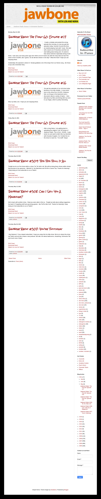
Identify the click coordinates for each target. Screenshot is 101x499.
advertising (82, 168)
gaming (81, 237)
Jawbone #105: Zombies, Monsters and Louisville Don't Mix (86, 108)
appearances (82, 174)
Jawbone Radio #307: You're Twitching (35, 229)
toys (80, 313)
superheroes (82, 309)
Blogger (66, 490)
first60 (80, 225)
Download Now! (13, 70)
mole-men (81, 267)
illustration (81, 248)
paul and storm (83, 288)
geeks (80, 241)
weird (80, 332)
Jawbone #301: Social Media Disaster (85, 146)
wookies (81, 338)
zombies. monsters (84, 351)
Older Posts (67, 258)
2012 (80, 429)
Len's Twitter (82, 75)
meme (80, 265)
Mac (80, 262)
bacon (80, 182)
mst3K (80, 273)
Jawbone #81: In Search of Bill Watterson (85, 118)
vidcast (81, 317)
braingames (82, 189)
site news (81, 300)
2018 (80, 419)
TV (79, 315)
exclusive (81, 220)
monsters (81, 269)
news (80, 279)
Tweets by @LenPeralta (83, 98)
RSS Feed (11, 68)
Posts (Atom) (19, 261)
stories (80, 307)
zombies (81, 349)
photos (81, 290)
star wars (81, 305)
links (80, 260)
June (82, 381)
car (80, 195)
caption (81, 191)
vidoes (80, 328)
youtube (81, 347)
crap (80, 214)
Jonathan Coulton (84, 363)
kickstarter (82, 254)
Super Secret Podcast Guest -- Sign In (85, 127)
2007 (80, 441)
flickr (80, 227)
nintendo (81, 281)
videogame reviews (84, 322)
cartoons (81, 197)
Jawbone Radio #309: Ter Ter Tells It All (37, 161)
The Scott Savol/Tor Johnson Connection (84, 123)
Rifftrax (81, 369)
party (80, 286)
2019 (80, 416)
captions (81, 193)
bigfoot (81, 184)
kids (80, 256)
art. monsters (82, 180)
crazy (80, 216)
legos (80, 258)
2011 (80, 431)
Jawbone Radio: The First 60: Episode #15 (37, 123)
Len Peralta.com (83, 81)
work (80, 341)
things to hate (82, 311)
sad (80, 296)
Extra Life (81, 361)
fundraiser (81, 231)
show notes (82, 298)
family (80, 222)
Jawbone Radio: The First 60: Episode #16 (37, 83)
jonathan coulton (83, 252)
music (80, 275)
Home (8, 26)
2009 (80, 436)
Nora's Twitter (82, 91)
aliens (80, 170)
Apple (80, 176)
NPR (80, 284)
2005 (80, 446)
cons (80, 208)
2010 (80, 433)
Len (80, 63)
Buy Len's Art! (82, 73)
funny (80, 233)
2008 (80, 438)
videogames (82, 324)
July (82, 379)
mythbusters (82, 277)
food (80, 229)
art (79, 178)
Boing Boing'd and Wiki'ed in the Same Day (85, 132)
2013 (80, 426)
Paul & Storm (82, 365)
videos (80, 326)
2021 (80, 377)
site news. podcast (84, 303)
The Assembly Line (84, 79)
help (80, 246)
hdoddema (54, 490)
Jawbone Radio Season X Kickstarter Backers (28, 26)
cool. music (82, 212)
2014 (80, 424)
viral (80, 330)
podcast (15, 219)
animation (81, 172)
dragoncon (82, 218)
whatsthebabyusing (84, 334)
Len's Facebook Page (85, 77)
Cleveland (81, 199)
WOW (80, 343)
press (80, 294)
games (81, 235)
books (80, 187)
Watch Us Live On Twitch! (16, 72)
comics (81, 203)
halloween (81, 244)
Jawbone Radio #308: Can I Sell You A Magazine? (86, 407)
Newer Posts (12, 258)
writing (80, 345)
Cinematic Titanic (83, 367)
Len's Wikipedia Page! (85, 83)
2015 (80, 421)
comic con (81, 201)
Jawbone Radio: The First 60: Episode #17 (37, 37)
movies (81, 271)
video (80, 319)
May (82, 384)
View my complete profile (84, 65)
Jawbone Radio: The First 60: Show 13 (84, 141)
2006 (80, 443)
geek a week (82, 239)
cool (80, 210)
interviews (81, 250)
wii (79, 336)
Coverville (81, 359)
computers (82, 206)
